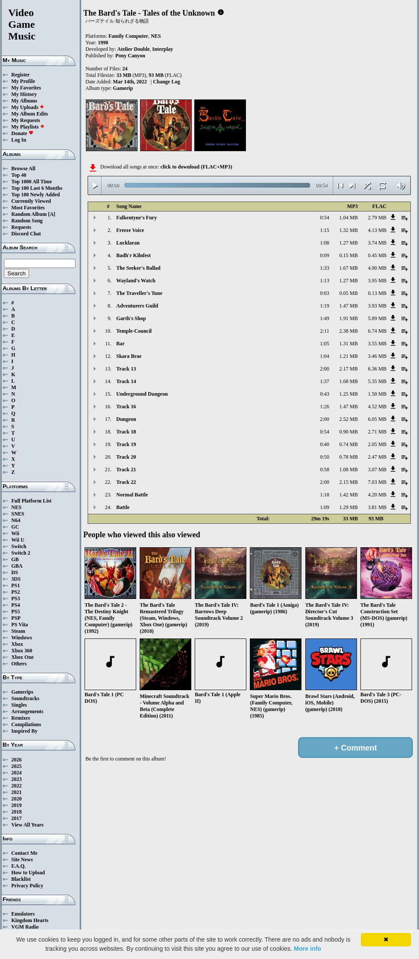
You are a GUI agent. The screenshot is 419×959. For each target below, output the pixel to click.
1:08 (324, 243)
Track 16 (126, 406)
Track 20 (126, 457)
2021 (16, 792)
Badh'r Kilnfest (133, 255)
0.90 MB (348, 432)
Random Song (27, 221)
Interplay (162, 49)
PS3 (15, 598)
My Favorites (26, 88)
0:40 (324, 444)
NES (16, 507)
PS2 (15, 592)
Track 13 (126, 369)
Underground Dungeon (142, 394)
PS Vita (19, 625)
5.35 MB (377, 381)
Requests (21, 227)
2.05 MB (377, 444)
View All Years (27, 825)
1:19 (324, 306)
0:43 (324, 394)
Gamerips (22, 692)
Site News (22, 859)
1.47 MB (348, 306)
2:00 (324, 369)
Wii (15, 533)
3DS (15, 579)
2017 (16, 818)
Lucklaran (128, 243)
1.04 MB (348, 218)
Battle (123, 507)
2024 (16, 773)
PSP (15, 618)
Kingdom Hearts (30, 920)
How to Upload (28, 873)
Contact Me (24, 853)
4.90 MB (377, 268)
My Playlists (28, 127)
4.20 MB (377, 495)
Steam (18, 631)
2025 (16, 766)
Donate (22, 133)
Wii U (17, 540)
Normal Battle (132, 495)
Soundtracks (25, 698)
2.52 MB (348, 419)
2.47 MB (377, 457)
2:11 (324, 331)
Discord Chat (26, 234)
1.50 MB (377, 394)
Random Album (29, 214)
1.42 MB (348, 495)
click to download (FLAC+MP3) (196, 167)
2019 (16, 805)
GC (15, 527)
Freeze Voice (130, 230)
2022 (16, 786)
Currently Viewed (31, 201)
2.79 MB (377, 218)
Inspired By (24, 731)
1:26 (324, 406)
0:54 (324, 218)
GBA (17, 566)
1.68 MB (348, 381)
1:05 (324, 344)
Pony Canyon (130, 56)
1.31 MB (348, 344)
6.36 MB (377, 369)
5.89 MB (377, 318)
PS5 (15, 611)
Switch (18, 546)
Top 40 (18, 175)
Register (20, 75)
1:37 (324, 381)
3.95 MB (377, 281)
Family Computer (128, 36)
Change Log (166, 82)
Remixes (20, 718)
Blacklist (21, 879)
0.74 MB (348, 444)
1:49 (324, 318)
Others (18, 664)
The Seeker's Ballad (138, 268)
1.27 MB (348, 243)
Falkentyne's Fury (136, 218)
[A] (52, 214)
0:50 (324, 457)
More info (307, 948)
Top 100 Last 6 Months (36, 188)
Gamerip (123, 88)
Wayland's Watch (135, 281)
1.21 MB (348, 356)
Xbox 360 (21, 651)
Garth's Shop (131, 318)
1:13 (324, 281)
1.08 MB (348, 469)
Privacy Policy (27, 886)
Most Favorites (28, 208)
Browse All (23, 168)
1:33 (324, 268)
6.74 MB (377, 331)
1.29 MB (348, 507)
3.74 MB (377, 243)
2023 (16, 779)
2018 (16, 812)
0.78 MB (348, 457)
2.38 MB (348, 331)
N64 (15, 520)
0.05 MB (348, 293)
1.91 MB (348, 318)
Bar (120, 344)
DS (14, 572)
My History (24, 94)
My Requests (25, 120)
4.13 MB (377, 230)
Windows (21, 638)
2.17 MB (348, 369)
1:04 (324, 356)
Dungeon (126, 419)
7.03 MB (377, 482)
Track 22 (126, 482)
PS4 (15, 605)
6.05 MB (377, 419)
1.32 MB (348, 230)
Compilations (26, 724)
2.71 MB (377, 432)
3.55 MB (377, 344)
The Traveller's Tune (139, 293)
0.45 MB (377, 255)
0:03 (324, 293)
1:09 (324, 507)
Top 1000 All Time (31, 182)
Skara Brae (128, 356)
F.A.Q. (18, 866)
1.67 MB (348, 268)
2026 (16, 760)
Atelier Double (133, 49)
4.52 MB (377, 406)
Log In (18, 140)
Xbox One (22, 657)
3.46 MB (377, 356)
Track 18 (126, 432)
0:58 (324, 469)
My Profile (23, 81)
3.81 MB (377, 507)
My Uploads (27, 107)
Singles (19, 705)
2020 (16, 799)
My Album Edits (29, 114)
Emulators (23, 914)
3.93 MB (377, 306)
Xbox (17, 644)
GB (15, 559)
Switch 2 (20, 553)
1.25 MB (348, 394)
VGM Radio (25, 927)
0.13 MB (377, 293)
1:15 (324, 230)
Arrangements (27, 711)
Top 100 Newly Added (35, 195)
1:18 (324, 495)
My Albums (24, 101)
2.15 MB (348, 482)
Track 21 (126, 469)
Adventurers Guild (137, 306)
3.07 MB (377, 469)
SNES (17, 514)
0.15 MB (348, 255)
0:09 (324, 255)
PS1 (15, 585)
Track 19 (126, 444)
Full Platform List (31, 501)
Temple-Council (134, 331)
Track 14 (126, 381)
